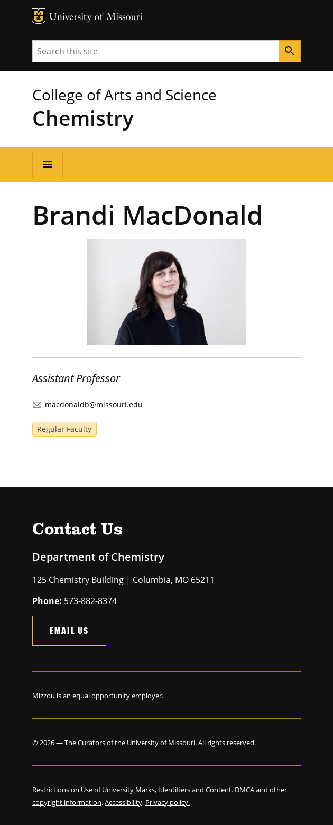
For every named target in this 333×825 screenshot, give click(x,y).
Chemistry (83, 118)
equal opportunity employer (117, 695)
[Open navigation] (47, 165)
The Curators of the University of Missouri (129, 742)
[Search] (290, 51)
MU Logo (38, 16)
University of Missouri (96, 17)
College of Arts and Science (124, 95)
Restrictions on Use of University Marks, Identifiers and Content (132, 789)
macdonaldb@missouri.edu (94, 405)
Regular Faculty (64, 429)
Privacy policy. (167, 802)
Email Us (69, 630)
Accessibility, (124, 802)
